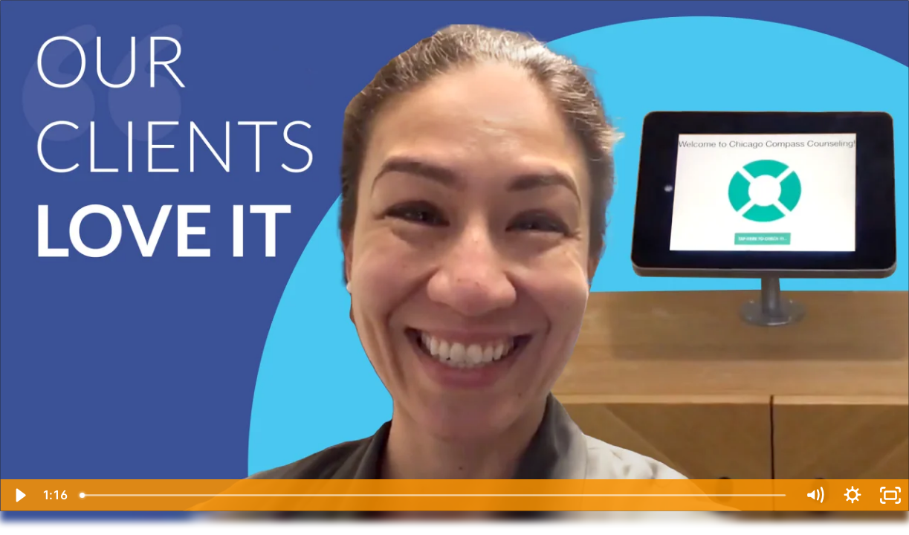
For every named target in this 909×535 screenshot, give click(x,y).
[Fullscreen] (890, 495)
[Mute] (814, 495)
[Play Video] (19, 495)
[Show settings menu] (852, 495)
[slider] (434, 495)
